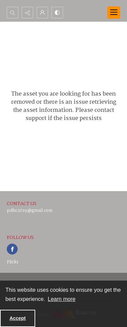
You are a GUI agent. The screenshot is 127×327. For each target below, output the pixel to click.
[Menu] (113, 12)
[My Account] (42, 12)
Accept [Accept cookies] (17, 318)
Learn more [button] (62, 299)
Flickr (13, 262)
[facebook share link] (12, 249)
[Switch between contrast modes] (57, 12)
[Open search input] (12, 12)
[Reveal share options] (27, 12)
